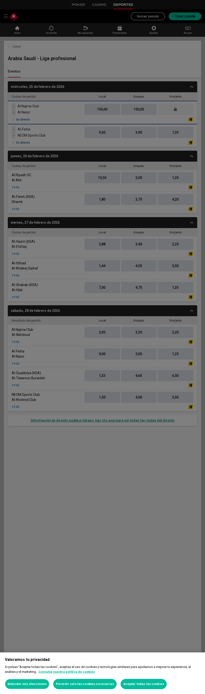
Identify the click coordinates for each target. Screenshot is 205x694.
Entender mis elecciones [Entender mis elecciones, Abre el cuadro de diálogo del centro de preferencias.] (27, 684)
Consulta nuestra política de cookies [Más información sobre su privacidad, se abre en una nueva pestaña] (67, 672)
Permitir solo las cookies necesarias (85, 684)
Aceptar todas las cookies (143, 684)
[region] (102, 673)
